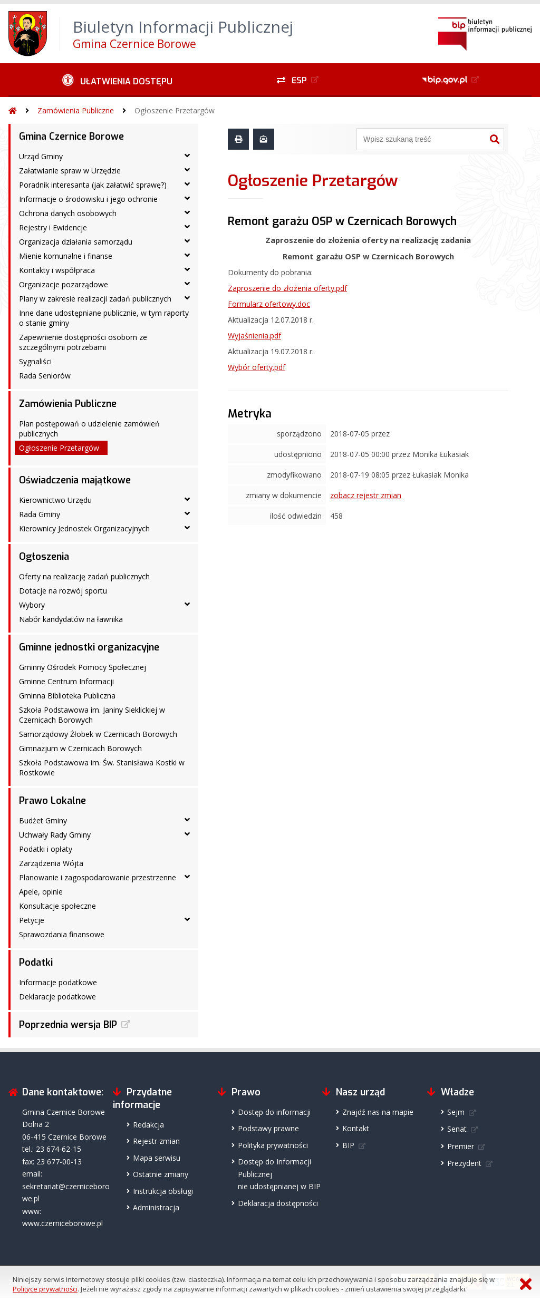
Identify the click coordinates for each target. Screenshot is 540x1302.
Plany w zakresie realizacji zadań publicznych (95, 299)
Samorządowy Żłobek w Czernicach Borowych (98, 734)
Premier (460, 1146)
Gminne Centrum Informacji (66, 681)
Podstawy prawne (268, 1128)
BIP (348, 1145)
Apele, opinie (41, 892)
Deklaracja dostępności (278, 1203)
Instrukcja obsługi (163, 1191)
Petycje (31, 920)
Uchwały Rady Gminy (55, 835)
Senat (457, 1129)
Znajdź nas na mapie (377, 1112)
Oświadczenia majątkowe (75, 480)
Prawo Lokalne (52, 800)
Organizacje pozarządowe (63, 284)
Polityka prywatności (273, 1145)
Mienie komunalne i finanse (65, 256)
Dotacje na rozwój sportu (63, 591)
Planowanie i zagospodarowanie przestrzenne (97, 877)
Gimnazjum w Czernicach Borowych (80, 748)
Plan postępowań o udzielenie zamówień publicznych (89, 429)
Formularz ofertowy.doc (269, 304)
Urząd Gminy (41, 156)
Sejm (456, 1112)
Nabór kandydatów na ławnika (71, 619)
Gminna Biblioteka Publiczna (67, 696)
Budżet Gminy (43, 820)
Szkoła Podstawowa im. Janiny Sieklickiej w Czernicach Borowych (92, 715)
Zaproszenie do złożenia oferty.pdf (287, 288)
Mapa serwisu (156, 1158)
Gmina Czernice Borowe (71, 136)
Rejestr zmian (156, 1141)
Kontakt (355, 1128)
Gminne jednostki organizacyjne (89, 647)
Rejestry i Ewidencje (53, 227)
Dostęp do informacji (274, 1112)
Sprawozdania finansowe (61, 934)
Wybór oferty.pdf (256, 367)
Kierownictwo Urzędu (55, 500)
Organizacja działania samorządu (75, 242)
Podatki (36, 962)
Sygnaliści (35, 361)
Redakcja (148, 1125)
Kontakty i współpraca (57, 270)
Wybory (32, 605)
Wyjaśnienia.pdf (254, 336)
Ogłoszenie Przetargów (174, 110)
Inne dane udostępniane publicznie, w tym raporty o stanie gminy (104, 318)
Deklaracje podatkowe (57, 997)
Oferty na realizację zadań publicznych (84, 576)
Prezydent (464, 1163)
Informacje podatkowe (58, 982)
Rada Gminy (39, 514)
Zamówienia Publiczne (75, 110)
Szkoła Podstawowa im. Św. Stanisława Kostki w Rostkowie (102, 767)
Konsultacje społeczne (57, 906)
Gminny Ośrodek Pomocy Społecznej (82, 667)
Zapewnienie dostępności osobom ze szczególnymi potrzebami (83, 342)
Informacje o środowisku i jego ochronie (88, 199)
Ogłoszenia (44, 556)
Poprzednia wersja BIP (68, 1024)
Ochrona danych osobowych (68, 213)
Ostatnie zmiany (160, 1174)
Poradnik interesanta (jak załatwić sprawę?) (93, 185)
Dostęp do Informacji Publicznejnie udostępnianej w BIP (279, 1174)
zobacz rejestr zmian (365, 495)
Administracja (156, 1207)
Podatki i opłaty (45, 849)
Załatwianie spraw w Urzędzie (70, 171)
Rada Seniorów (45, 376)
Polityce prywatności (45, 1289)
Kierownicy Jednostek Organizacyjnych (84, 528)
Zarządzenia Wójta (51, 863)
